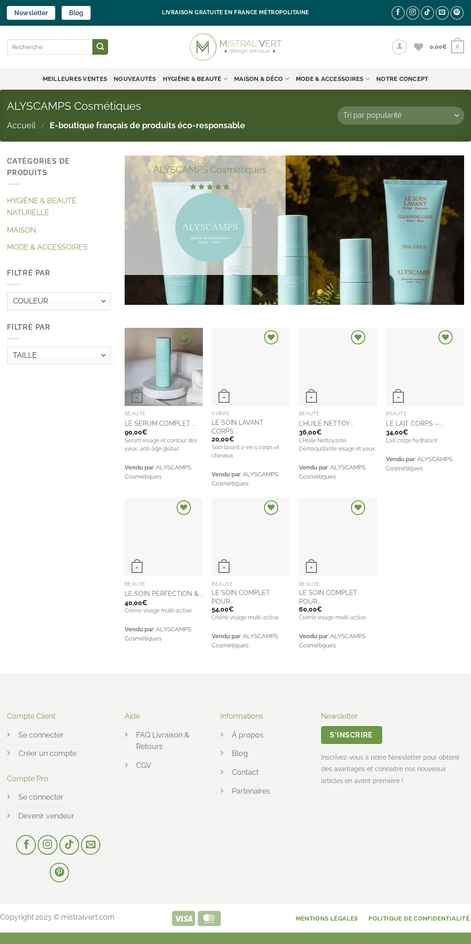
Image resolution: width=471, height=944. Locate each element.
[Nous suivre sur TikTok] (427, 12)
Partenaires (251, 791)
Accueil (21, 125)
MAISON (21, 230)
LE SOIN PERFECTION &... (163, 593)
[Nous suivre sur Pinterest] (457, 12)
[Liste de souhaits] (418, 47)
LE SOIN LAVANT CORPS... (238, 426)
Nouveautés (135, 78)
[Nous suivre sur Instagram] (412, 12)
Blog (76, 13)
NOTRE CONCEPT (402, 78)
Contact (245, 772)
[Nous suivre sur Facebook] (398, 12)
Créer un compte (47, 753)
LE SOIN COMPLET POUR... (241, 597)
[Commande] (401, 116)
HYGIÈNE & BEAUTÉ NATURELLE (41, 206)
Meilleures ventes (75, 78)
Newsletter (31, 13)
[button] (399, 47)
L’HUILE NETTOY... (326, 423)
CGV (143, 765)
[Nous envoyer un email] (442, 12)
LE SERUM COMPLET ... (160, 423)
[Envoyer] (100, 47)
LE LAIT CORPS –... (414, 423)
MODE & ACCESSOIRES (333, 78)
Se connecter (40, 735)
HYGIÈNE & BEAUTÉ (195, 78)
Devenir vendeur (46, 816)
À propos (248, 735)
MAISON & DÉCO (261, 78)
